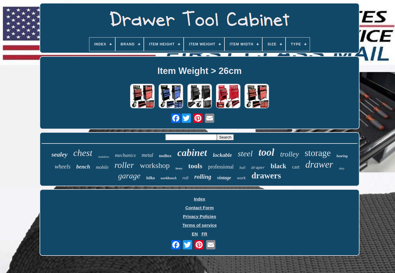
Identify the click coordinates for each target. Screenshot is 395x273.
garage (129, 175)
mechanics (125, 155)
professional (221, 167)
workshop (155, 165)
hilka (150, 178)
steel (245, 153)
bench (83, 167)
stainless (103, 156)
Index (199, 198)
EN (195, 233)
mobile (102, 167)
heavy (179, 168)
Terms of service (199, 225)
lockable (222, 155)
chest (83, 153)
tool (266, 152)
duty (341, 168)
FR (204, 233)
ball (242, 167)
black (278, 166)
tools (195, 166)
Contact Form (199, 207)
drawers (266, 175)
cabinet (192, 152)
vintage (224, 177)
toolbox (165, 156)
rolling (202, 176)
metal (147, 155)
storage (318, 153)
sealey (60, 154)
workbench (169, 178)
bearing (342, 156)
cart (296, 167)
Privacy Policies (199, 216)
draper (258, 168)
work (241, 178)
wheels (62, 166)
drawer (319, 164)
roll (185, 178)
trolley (289, 154)
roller (124, 165)
